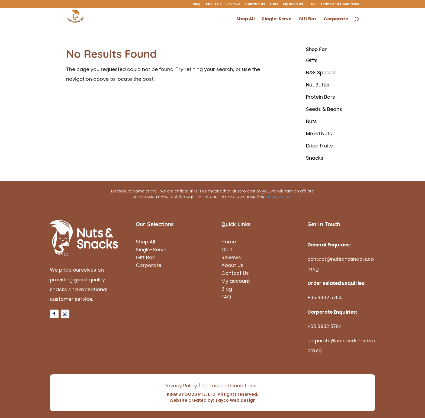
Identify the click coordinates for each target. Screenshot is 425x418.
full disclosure (278, 196)
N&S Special (320, 72)
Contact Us (255, 4)
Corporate (148, 266)
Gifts (312, 60)
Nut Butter (318, 84)
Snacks (314, 158)
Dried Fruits (319, 145)
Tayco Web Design (235, 400)
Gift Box (145, 258)
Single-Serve (151, 250)
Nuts (311, 121)
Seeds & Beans (324, 109)
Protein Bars (320, 97)
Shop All (145, 242)
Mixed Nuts (319, 133)
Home (228, 242)
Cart (274, 4)
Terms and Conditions (339, 4)
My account (293, 4)
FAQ (311, 4)
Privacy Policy (181, 385)
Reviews (233, 4)
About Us (213, 4)
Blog (197, 4)
